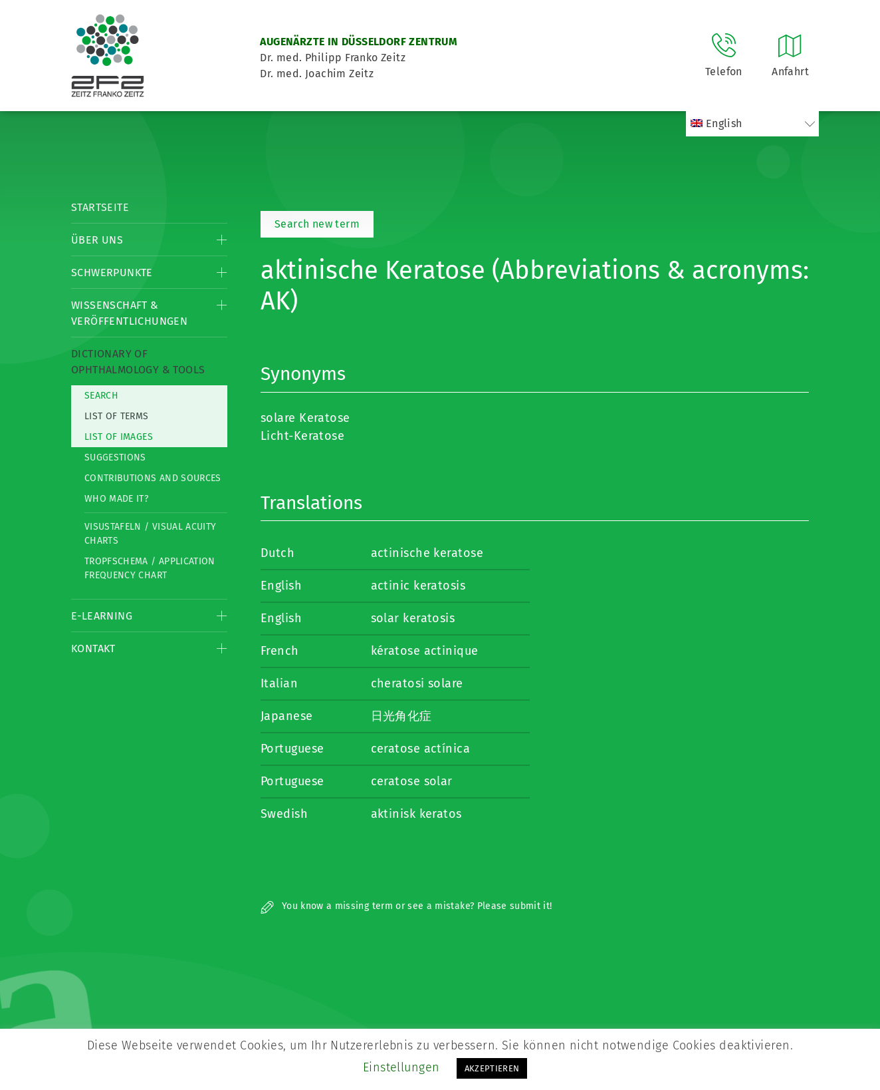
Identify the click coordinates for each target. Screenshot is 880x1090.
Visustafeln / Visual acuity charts (150, 533)
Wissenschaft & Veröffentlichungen (129, 313)
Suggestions (115, 457)
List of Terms (116, 416)
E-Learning (101, 616)
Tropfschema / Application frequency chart (149, 568)
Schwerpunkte (112, 272)
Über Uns (97, 240)
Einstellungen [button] (401, 1067)
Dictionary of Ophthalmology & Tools (138, 361)
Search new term (317, 224)
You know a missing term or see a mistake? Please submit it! (406, 906)
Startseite (100, 207)
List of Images (118, 437)
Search (101, 395)
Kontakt (93, 648)
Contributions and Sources (152, 478)
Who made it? (116, 498)
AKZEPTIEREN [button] (492, 1068)
